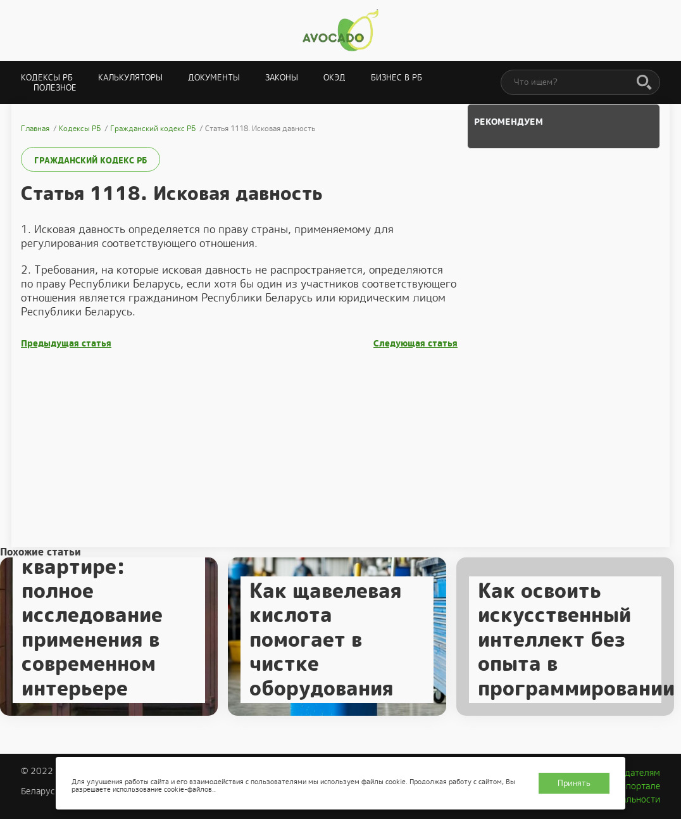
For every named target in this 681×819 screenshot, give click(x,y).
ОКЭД (334, 78)
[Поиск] (644, 83)
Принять (574, 783)
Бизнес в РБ (396, 78)
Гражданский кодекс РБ (90, 161)
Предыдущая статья (66, 343)
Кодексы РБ (47, 78)
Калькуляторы (130, 78)
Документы (214, 78)
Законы (281, 78)
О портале (638, 786)
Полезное (55, 88)
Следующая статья (415, 343)
